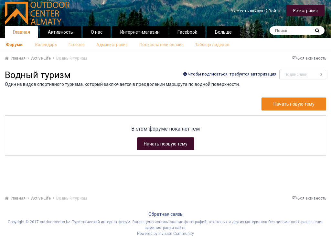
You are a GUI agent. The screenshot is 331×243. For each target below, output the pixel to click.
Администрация (112, 44)
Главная (21, 32)
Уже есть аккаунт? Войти (256, 10)
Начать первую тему (165, 143)
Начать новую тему (294, 104)
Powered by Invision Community (165, 233)
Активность (60, 32)
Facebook (187, 32)
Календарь (46, 44)
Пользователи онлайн (161, 44)
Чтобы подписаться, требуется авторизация (232, 74)
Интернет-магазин (140, 32)
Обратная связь (165, 214)
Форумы (15, 44)
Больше (223, 32)
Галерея (77, 44)
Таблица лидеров (212, 44)
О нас (96, 32)
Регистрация (305, 10)
